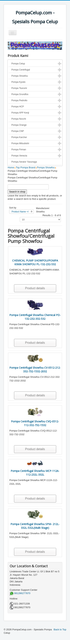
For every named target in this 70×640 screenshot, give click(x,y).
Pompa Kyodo (18, 82)
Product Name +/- (20, 211)
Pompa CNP (17, 131)
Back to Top (60, 629)
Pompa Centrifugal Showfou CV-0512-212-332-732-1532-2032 (35, 369)
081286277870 (20, 593)
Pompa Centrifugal (20, 69)
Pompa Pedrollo (19, 100)
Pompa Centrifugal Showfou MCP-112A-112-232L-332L (35, 472)
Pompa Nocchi (18, 119)
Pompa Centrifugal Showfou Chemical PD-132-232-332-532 (35, 316)
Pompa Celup (18, 63)
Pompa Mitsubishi (20, 143)
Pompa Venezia (19, 155)
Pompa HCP (17, 106)
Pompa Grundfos (19, 94)
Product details (35, 288)
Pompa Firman (18, 149)
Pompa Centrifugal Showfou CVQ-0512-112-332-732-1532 (35, 423)
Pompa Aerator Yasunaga (24, 162)
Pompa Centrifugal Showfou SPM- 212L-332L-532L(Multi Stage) (35, 526)
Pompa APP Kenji (20, 112)
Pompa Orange (19, 125)
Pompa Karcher (19, 137)
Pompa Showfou (19, 76)
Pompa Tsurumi (19, 88)
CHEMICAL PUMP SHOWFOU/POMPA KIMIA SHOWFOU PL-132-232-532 (35, 262)
